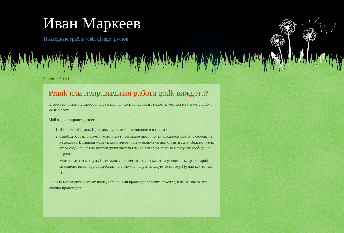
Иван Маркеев (92, 23)
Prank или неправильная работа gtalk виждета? (129, 92)
